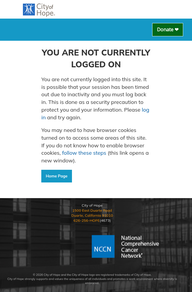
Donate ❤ (167, 29)
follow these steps (84, 152)
